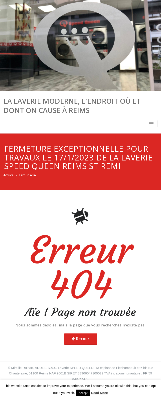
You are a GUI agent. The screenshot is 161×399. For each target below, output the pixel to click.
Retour (83, 338)
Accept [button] (83, 393)
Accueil (8, 175)
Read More (99, 393)
